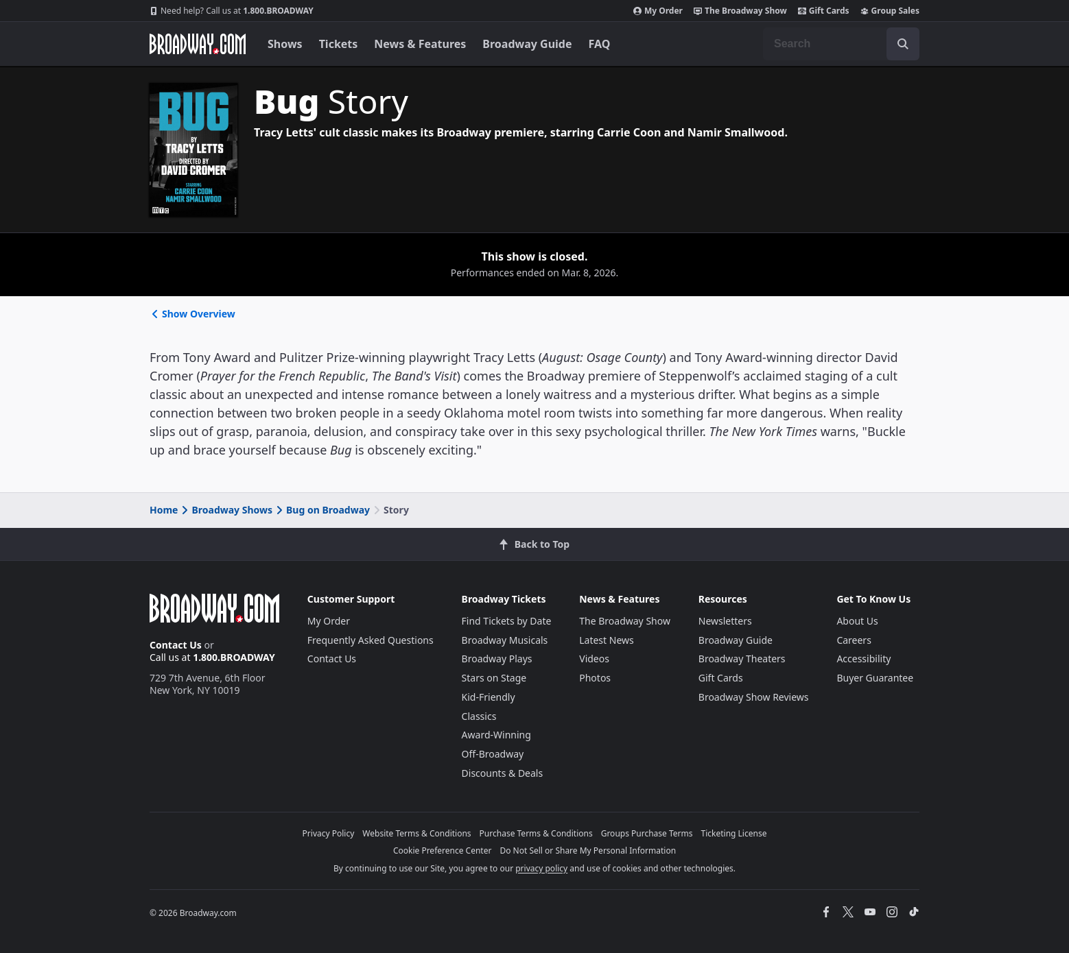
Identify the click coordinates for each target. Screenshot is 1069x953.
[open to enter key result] (902, 43)
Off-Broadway (493, 753)
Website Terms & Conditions (416, 833)
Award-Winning (496, 734)
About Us (857, 620)
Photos (595, 677)
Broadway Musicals (505, 640)
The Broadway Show (740, 10)
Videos (594, 658)
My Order (658, 10)
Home (164, 509)
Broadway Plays (497, 658)
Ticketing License (734, 833)
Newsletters (725, 620)
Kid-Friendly (488, 696)
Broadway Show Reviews (753, 696)
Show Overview (192, 313)
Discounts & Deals (502, 773)
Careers (853, 640)
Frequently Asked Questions (370, 640)
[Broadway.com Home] (198, 44)
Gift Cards (823, 10)
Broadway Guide (527, 43)
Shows (285, 43)
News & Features (420, 43)
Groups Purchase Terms (647, 833)
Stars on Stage (494, 677)
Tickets (338, 43)
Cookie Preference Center (442, 850)
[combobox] (841, 43)
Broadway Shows (225, 509)
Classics (479, 716)
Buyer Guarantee (874, 677)
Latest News (606, 640)
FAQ (600, 43)
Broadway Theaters (742, 658)
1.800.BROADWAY (232, 10)
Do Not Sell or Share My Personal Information (588, 850)
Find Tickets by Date (507, 620)
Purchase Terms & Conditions (536, 833)
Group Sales (889, 10)
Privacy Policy (329, 833)
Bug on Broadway (322, 509)
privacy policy (541, 868)
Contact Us (176, 644)
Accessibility (863, 658)
